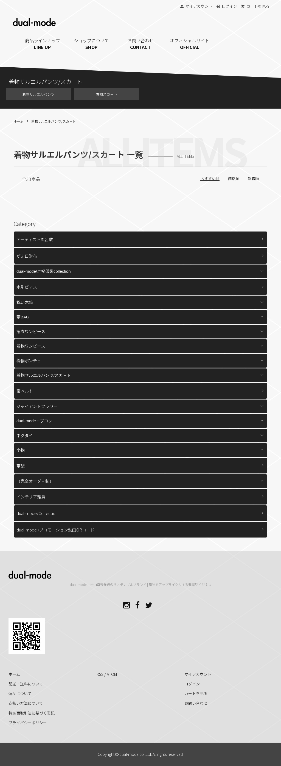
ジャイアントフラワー (37, 406)
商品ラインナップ (42, 43)
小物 (20, 450)
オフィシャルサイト (189, 43)
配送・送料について (26, 684)
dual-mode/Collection (37, 513)
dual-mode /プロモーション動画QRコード (55, 530)
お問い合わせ (140, 43)
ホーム (19, 121)
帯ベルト (24, 391)
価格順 (233, 178)
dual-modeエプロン (34, 420)
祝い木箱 (24, 302)
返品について (20, 693)
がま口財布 (26, 256)
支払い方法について (26, 703)
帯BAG (22, 317)
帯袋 (20, 466)
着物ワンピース (30, 346)
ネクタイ (24, 435)
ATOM (112, 674)
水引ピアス (26, 287)
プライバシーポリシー (28, 722)
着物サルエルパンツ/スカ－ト (53, 121)
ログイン (226, 6)
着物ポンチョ (28, 360)
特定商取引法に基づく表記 (32, 713)
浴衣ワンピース (30, 331)
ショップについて (91, 43)
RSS (100, 674)
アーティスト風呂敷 (34, 239)
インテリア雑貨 (30, 497)
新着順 (253, 178)
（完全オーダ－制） (35, 481)
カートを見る (255, 6)
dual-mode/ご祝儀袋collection (43, 271)
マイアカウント (196, 6)
